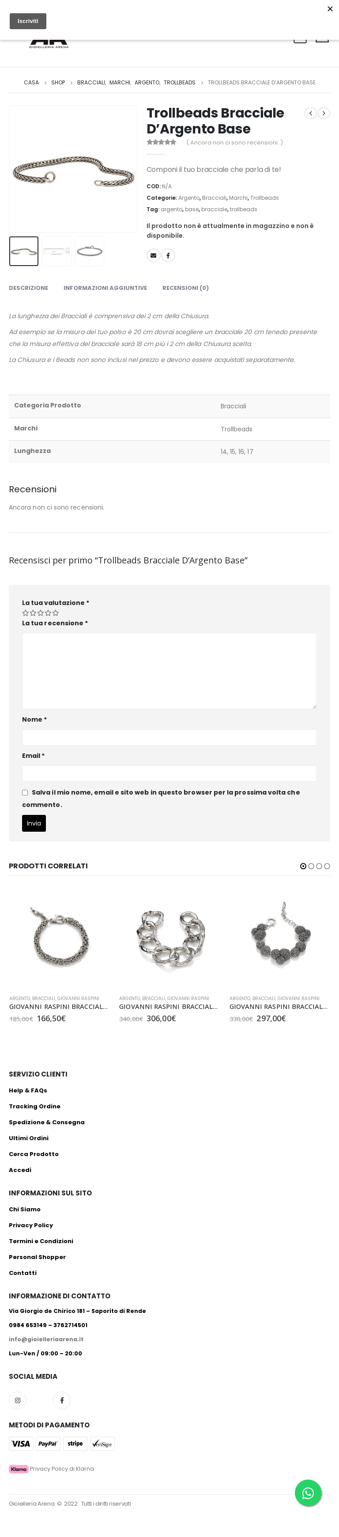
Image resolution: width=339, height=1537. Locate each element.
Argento (189, 198)
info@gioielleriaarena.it (46, 1339)
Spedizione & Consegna (47, 1122)
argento (171, 209)
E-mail (154, 255)
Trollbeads (264, 198)
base (192, 209)
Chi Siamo (25, 1209)
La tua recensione (55, 623)
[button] (303, 866)
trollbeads (243, 209)
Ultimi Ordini (29, 1138)
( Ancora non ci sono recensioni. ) (234, 142)
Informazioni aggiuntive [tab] (105, 288)
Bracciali (214, 198)
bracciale (214, 209)
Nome (34, 719)
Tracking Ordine (34, 1106)
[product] (59, 937)
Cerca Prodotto (34, 1154)
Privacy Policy (31, 1225)
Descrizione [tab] (28, 288)
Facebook (168, 255)
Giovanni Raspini (78, 998)
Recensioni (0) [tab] (185, 288)
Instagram (17, 1400)
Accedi (20, 1170)
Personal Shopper (37, 1257)
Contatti (23, 1273)
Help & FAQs (28, 1090)
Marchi (238, 198)
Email (33, 755)
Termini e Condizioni (41, 1241)
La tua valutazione (55, 602)
